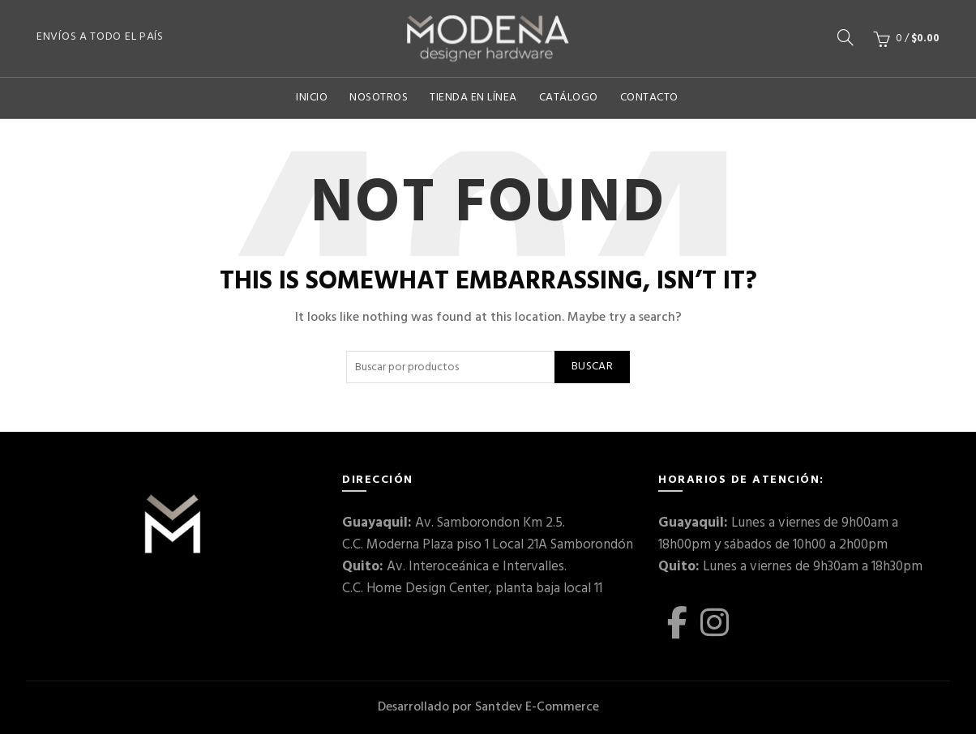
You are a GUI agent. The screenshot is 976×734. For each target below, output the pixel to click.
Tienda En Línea (473, 97)
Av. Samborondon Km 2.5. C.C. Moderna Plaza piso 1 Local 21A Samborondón (487, 534)
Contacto (649, 97)
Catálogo (568, 97)
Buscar (592, 366)
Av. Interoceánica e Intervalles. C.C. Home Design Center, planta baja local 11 (472, 578)
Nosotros (378, 97)
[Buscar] (845, 37)
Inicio (311, 97)
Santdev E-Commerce (537, 707)
